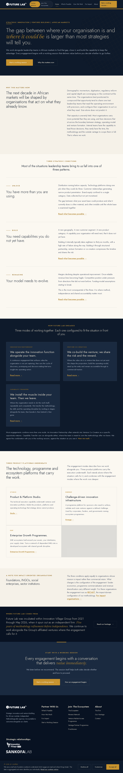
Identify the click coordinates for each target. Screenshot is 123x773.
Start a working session (106, 4)
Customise (98, 767)
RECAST (91, 592)
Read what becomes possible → (72, 214)
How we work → (85, 438)
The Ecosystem (73, 710)
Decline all (84, 767)
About (96, 4)
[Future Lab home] (16, 4)
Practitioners (72, 729)
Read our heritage (105, 624)
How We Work (78, 4)
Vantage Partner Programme (78, 725)
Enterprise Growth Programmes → (23, 552)
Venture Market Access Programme (76, 719)
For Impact (88, 4)
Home (57, 4)
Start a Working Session (50, 722)
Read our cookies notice (49, 769)
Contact (97, 718)
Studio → (13, 513)
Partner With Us (33, 4)
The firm (98, 710)
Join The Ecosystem (44, 4)
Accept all (112, 767)
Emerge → (70, 520)
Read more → (16, 375)
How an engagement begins (75, 682)
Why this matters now (46, 62)
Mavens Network (74, 714)
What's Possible (66, 4)
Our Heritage (99, 714)
